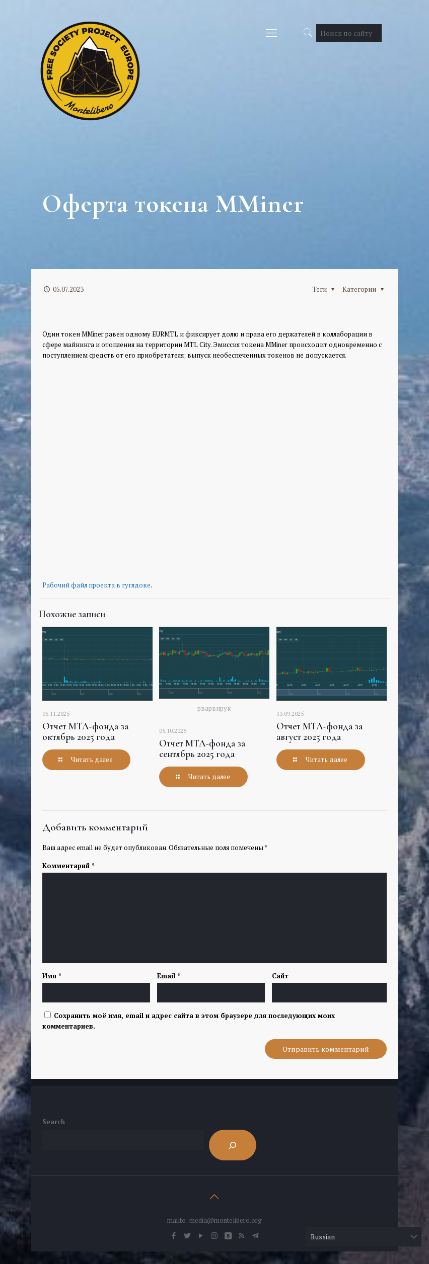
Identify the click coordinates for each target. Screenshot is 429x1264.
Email (168, 975)
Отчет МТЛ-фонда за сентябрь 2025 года (202, 748)
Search (53, 1121)
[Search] (232, 1145)
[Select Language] (363, 1236)
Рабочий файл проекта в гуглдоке (96, 584)
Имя (51, 975)
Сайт (280, 975)
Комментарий (68, 865)
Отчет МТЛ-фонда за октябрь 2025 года (85, 731)
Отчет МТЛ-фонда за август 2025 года (319, 731)
